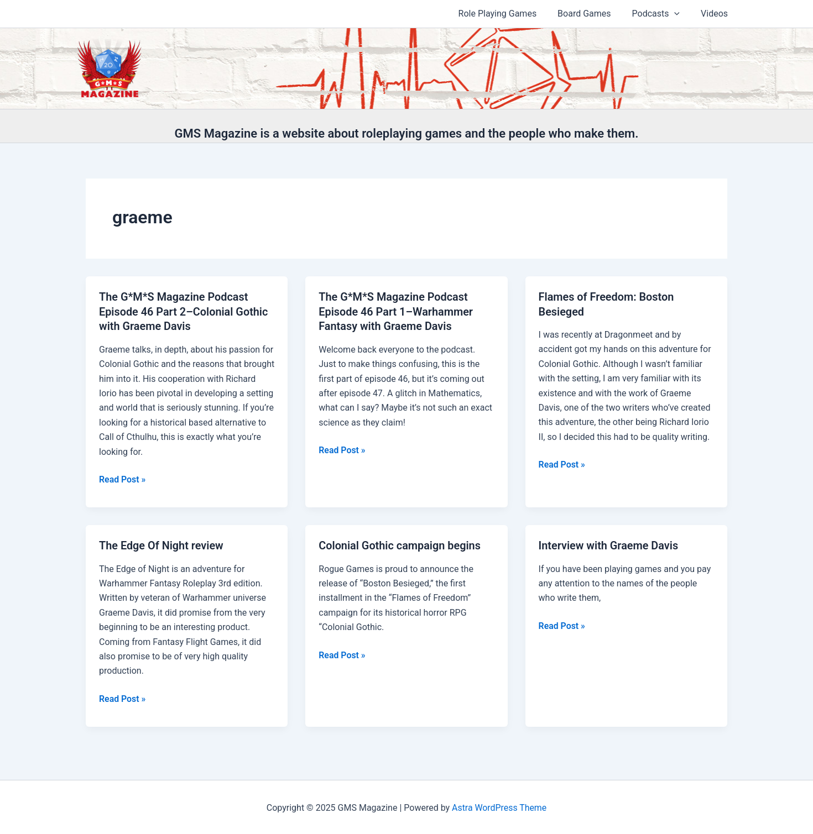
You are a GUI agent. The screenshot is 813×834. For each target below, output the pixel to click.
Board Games (592, 13)
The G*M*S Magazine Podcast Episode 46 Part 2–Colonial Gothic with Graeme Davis (184, 311)
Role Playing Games (509, 13)
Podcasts (661, 14)
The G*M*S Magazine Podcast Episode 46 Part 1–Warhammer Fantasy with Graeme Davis (396, 311)
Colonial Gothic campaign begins (400, 544)
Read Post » (122, 478)
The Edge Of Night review (161, 544)
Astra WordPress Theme (498, 806)
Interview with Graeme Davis (609, 544)
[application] (679, 14)
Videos (715, 13)
